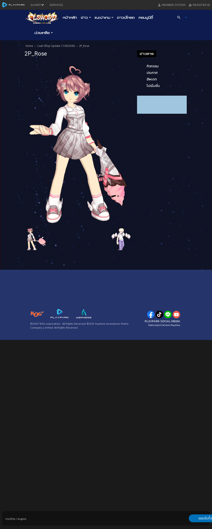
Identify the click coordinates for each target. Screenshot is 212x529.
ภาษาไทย (10, 519)
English (22, 519)
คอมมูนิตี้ (146, 17)
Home (29, 46)
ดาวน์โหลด (126, 17)
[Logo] (43, 17)
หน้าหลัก (70, 17)
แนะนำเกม (104, 17)
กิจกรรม (153, 66)
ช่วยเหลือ (43, 33)
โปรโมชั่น (153, 85)
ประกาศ (152, 72)
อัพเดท (152, 79)
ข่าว (86, 17)
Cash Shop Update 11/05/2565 (56, 46)
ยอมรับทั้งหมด (187, 518)
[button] (180, 17)
